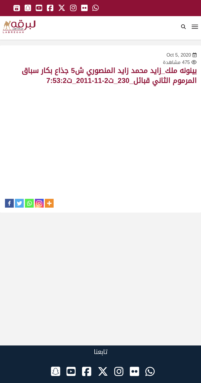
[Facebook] (9, 203)
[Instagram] (39, 203)
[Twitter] (19, 203)
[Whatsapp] (29, 203)
